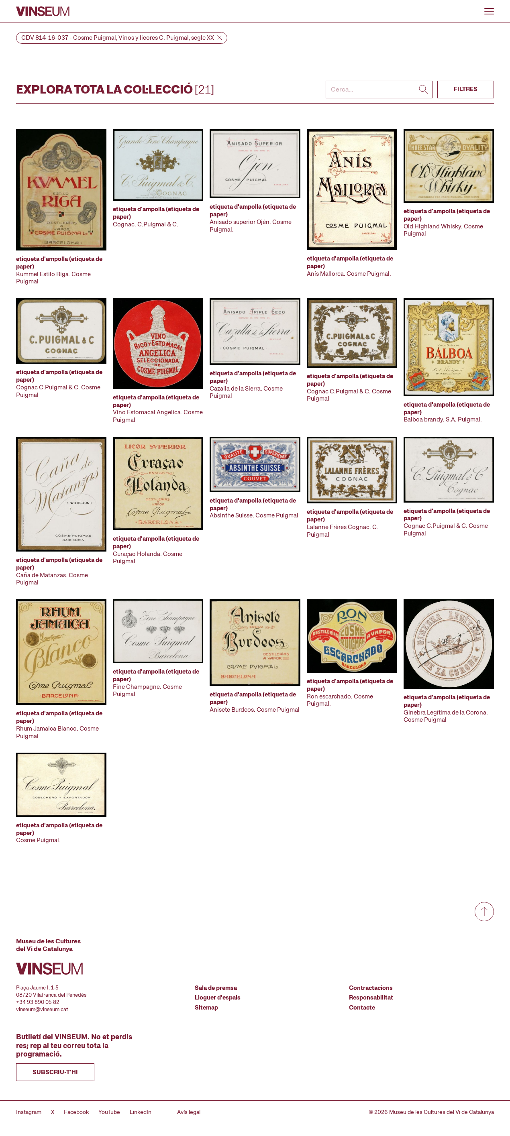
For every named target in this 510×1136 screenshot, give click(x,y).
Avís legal (188, 1112)
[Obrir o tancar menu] (489, 11)
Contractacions (371, 988)
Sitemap (206, 1008)
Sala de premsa (216, 988)
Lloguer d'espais (218, 997)
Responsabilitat (371, 997)
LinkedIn (140, 1112)
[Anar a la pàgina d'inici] (42, 11)
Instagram (28, 1112)
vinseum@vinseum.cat (42, 1009)
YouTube (109, 1112)
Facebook (76, 1112)
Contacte (362, 1008)
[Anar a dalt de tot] (484, 911)
